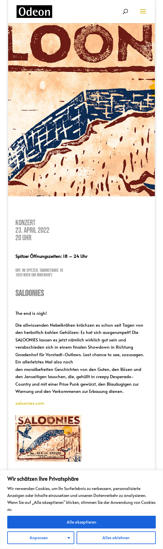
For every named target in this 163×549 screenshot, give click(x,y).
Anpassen (39, 537)
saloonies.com (29, 403)
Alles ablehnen (116, 537)
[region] (81, 509)
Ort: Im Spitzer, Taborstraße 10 (39, 270)
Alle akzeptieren (81, 522)
